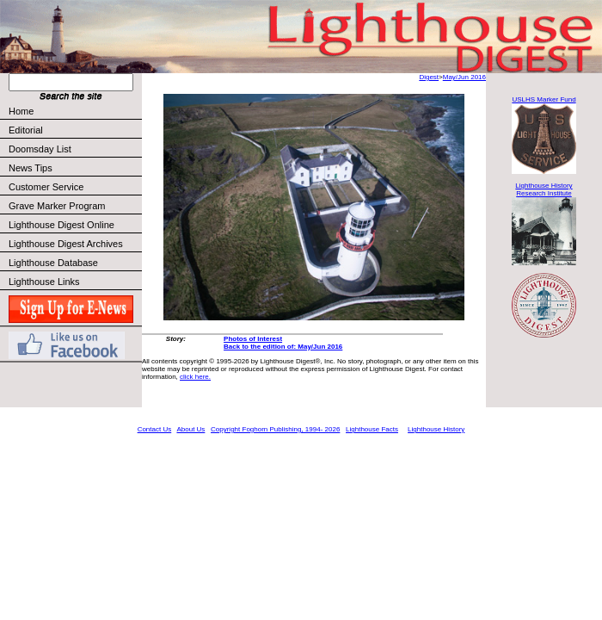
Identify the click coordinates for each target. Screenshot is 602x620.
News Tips (30, 168)
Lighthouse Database (53, 262)
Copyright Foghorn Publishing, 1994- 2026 (275, 429)
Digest (429, 77)
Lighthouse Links (44, 281)
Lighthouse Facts (372, 429)
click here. (195, 377)
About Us (190, 429)
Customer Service (74, 187)
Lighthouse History (436, 429)
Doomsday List (40, 149)
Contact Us (155, 429)
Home (21, 111)
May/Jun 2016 (464, 77)
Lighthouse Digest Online (61, 225)
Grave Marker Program (57, 206)
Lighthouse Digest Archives (66, 244)
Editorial (74, 130)
